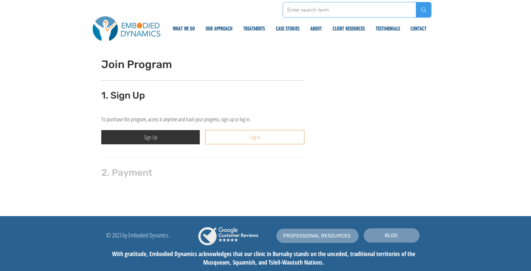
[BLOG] (392, 235)
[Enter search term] (344, 9)
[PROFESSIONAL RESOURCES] (317, 236)
